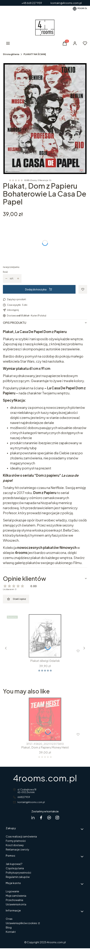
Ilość (5, 272)
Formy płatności (16, 840)
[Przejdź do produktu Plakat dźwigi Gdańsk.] (45, 636)
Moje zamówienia (16, 895)
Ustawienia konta (16, 904)
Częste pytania (15, 868)
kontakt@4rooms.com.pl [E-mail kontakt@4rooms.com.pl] (31, 802)
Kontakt (11, 931)
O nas (9, 918)
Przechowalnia (14, 900)
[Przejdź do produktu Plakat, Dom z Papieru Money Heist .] (45, 719)
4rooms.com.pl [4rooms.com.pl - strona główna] (45, 777)
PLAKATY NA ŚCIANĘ (34, 54)
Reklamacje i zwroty (17, 849)
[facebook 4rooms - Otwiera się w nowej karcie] (41, 817)
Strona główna (11, 54)
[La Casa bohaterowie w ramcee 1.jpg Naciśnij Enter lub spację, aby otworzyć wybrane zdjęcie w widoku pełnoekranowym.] (45, 118)
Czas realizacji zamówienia (21, 836)
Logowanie (12, 891)
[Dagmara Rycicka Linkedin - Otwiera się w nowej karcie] (33, 817)
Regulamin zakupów (18, 876)
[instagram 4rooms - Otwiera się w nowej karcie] (57, 817)
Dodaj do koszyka (38, 289)
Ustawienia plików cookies (21, 923)
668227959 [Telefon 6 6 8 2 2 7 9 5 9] (24, 797)
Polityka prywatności (18, 872)
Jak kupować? (14, 863)
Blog (9, 927)
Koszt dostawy (15, 845)
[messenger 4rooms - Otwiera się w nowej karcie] (49, 817)
